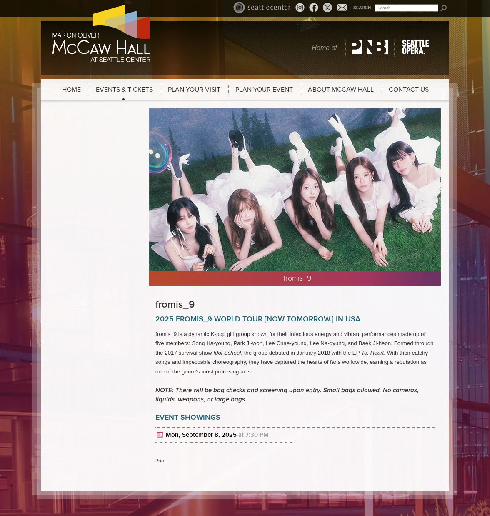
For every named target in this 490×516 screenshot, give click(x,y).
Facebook (314, 7)
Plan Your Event (264, 89)
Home (71, 89)
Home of (324, 47)
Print (160, 460)
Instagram (301, 8)
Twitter (327, 7)
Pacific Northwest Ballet (370, 48)
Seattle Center (262, 7)
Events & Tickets (124, 89)
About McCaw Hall (341, 89)
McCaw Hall (101, 33)
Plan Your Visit (194, 89)
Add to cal (161, 435)
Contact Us (409, 89)
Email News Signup (342, 7)
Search (362, 7)
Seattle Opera (416, 48)
